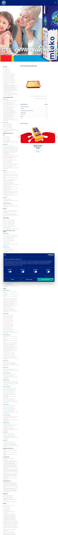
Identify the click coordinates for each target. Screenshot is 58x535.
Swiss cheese (5, 367)
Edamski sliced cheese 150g (8, 325)
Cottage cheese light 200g (8, 249)
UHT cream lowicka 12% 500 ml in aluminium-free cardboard (9, 117)
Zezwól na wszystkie (45, 279)
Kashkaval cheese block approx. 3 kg (10, 444)
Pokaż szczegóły (48, 275)
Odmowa (12, 279)
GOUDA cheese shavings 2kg (9, 407)
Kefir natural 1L (6, 136)
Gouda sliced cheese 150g (8, 324)
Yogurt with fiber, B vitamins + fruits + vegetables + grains (10, 187)
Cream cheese (6, 233)
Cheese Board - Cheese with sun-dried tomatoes (10, 294)
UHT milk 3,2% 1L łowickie (9, 79)
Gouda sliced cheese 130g (8, 316)
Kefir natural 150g (7, 140)
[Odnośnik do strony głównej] (4, 3)
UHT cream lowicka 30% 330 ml (9, 109)
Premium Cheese (6, 290)
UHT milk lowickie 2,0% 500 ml (10, 92)
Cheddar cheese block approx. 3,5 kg (10, 425)
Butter (4, 208)
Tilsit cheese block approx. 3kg (9, 375)
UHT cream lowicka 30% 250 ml (9, 110)
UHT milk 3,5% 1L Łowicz (9, 77)
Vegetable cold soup (7, 203)
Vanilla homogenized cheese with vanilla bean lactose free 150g (11, 470)
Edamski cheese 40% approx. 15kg (10, 389)
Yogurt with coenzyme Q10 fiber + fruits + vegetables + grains (11, 185)
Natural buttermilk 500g (8, 161)
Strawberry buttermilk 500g (8, 154)
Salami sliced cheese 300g (8, 321)
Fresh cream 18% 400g (8, 125)
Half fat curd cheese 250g (9, 221)
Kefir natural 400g (7, 139)
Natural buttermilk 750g (8, 162)
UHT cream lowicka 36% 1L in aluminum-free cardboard (11, 101)
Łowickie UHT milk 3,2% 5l (9, 505)
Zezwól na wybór (29, 279)
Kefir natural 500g (7, 137)
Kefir (4, 135)
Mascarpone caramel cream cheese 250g (11, 281)
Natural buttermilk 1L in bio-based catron (11, 163)
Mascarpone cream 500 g (8, 284)
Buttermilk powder (8, 496)
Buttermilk (5, 144)
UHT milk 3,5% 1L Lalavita (9, 76)
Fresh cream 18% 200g (8, 123)
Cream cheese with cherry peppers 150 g (11, 235)
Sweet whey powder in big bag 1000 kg (10, 500)
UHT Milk (5, 66)
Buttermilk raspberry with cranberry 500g (11, 147)
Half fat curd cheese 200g (9, 224)
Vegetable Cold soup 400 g (8, 204)
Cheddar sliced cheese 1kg (8, 330)
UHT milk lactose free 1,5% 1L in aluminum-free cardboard (10, 88)
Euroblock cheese (6, 386)
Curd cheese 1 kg (7, 227)
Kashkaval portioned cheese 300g (10, 356)
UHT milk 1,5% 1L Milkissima (9, 81)
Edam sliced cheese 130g (8, 317)
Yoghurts (5, 170)
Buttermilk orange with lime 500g (9, 157)
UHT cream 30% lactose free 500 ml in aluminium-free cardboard (11, 474)
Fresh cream (5, 122)
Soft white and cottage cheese (9, 231)
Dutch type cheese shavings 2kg (9, 405)
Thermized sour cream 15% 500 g (9, 129)
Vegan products (7, 480)
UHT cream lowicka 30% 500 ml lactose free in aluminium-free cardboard (10, 112)
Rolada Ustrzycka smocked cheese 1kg (10, 382)
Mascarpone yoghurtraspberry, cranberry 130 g (11, 178)
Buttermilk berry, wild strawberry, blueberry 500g (9, 153)
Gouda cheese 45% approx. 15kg (9, 392)
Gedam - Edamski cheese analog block (10, 455)
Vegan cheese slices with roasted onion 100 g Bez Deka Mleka (11, 488)
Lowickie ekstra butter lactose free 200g (11, 212)
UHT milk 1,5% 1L (7, 71)
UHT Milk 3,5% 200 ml (8, 95)
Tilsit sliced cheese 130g (8, 319)
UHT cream (5, 99)
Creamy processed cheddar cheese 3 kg (11, 416)
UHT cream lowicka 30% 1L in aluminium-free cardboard (11, 105)
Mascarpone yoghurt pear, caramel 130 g (11, 174)
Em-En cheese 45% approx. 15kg (9, 390)
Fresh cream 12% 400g (8, 127)
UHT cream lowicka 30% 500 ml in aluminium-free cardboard (9, 108)
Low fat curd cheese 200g (9, 226)
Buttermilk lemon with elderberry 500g (10, 151)
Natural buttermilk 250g (8, 166)
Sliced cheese (5, 313)
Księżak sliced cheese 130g (8, 308)
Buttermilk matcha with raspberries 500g (11, 148)
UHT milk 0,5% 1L (7, 72)
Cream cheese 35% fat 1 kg (8, 241)
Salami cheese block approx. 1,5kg (9, 374)
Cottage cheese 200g (7, 248)
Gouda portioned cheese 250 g (9, 352)
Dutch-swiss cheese (7, 372)
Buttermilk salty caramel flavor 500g (10, 159)
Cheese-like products (8, 448)
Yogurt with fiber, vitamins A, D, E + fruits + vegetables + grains (11, 189)
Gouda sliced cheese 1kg (8, 326)
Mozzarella (5, 432)
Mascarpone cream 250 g (8, 283)
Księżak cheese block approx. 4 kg (9, 309)
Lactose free (6, 457)
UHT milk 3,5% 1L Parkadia (9, 73)
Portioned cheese (6, 334)
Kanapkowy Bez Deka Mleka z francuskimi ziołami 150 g (11, 120)
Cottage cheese (6, 246)
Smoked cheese (6, 379)
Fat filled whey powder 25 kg (10, 501)
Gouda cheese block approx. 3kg (9, 362)
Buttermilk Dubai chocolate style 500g (10, 149)
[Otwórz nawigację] (55, 2)
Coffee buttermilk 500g (8, 158)
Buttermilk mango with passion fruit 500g (11, 156)
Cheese (4, 288)
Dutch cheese (5, 360)
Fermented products (8, 133)
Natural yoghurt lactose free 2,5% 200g (10, 191)
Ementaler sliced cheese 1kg (9, 329)
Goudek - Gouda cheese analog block (10, 453)
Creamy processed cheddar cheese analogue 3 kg (10, 418)
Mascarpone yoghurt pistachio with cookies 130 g (10, 172)
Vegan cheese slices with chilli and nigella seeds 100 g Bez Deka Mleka (11, 485)
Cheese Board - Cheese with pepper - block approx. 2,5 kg (10, 306)
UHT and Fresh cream (8, 97)
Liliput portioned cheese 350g (9, 355)
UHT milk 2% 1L (7, 69)
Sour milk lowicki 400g (7, 199)
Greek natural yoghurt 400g (8, 183)
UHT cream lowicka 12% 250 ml (9, 118)
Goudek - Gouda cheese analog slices (10, 450)
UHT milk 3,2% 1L (7, 68)
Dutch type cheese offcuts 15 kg (9, 400)
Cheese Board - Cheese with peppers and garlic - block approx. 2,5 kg (11, 304)
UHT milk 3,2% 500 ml (8, 91)
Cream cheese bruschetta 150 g (9, 237)
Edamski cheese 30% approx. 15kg (10, 388)
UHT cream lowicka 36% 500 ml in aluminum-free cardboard (9, 103)
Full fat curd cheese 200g (9, 223)
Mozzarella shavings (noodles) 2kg (9, 409)
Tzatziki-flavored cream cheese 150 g (10, 236)
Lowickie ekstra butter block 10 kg (11, 216)
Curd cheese (6, 217)
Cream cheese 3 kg (7, 242)
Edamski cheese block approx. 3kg (9, 363)
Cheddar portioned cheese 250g (9, 354)
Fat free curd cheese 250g (9, 222)
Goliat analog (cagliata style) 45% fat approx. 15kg (10, 397)
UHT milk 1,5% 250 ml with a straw (11, 94)
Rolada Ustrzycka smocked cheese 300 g (11, 381)
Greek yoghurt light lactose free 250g (10, 192)
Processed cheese (6, 414)
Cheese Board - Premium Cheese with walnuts (10, 292)
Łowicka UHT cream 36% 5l (9, 513)
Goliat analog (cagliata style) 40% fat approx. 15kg (10, 395)
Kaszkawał (5, 440)
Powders (5, 493)
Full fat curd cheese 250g (9, 219)
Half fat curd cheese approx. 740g (11, 228)
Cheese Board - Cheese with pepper (10, 298)
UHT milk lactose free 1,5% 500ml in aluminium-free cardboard (11, 90)
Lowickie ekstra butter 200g (10, 210)
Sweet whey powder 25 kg (9, 498)
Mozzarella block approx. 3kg (8, 433)
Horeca (5, 503)
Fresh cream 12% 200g (8, 126)
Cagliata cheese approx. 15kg (9, 393)
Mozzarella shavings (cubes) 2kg (9, 408)
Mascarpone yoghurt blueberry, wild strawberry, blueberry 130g (10, 180)
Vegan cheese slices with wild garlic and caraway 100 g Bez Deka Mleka (10, 491)
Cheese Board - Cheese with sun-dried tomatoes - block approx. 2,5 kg (10, 302)
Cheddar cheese (6, 422)
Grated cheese (6, 404)
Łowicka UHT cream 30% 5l (9, 515)
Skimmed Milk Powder (8, 495)
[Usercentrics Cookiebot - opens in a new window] (49, 255)
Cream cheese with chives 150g (9, 240)
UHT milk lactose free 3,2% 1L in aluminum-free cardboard (10, 86)
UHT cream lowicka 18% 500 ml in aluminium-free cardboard (9, 114)
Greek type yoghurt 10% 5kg (9, 193)
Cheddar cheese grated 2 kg (9, 411)
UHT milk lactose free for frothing (9, 83)
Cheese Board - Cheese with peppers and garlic (11, 297)
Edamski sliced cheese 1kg (8, 328)
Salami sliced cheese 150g (8, 320)
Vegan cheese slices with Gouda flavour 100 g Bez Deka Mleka (11, 483)
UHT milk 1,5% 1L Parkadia (9, 75)
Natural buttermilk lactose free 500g (10, 165)
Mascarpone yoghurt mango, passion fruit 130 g (11, 176)
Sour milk (5, 197)
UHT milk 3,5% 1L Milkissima (9, 80)
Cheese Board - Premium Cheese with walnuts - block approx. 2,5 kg (10, 300)
